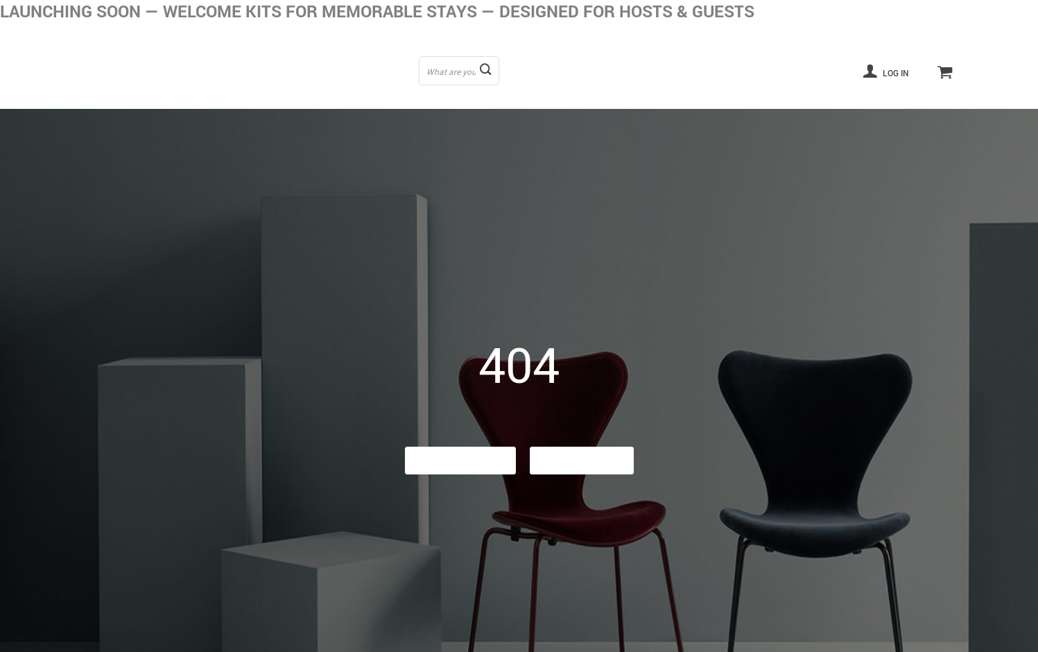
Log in (886, 70)
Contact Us (581, 460)
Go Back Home (460, 460)
